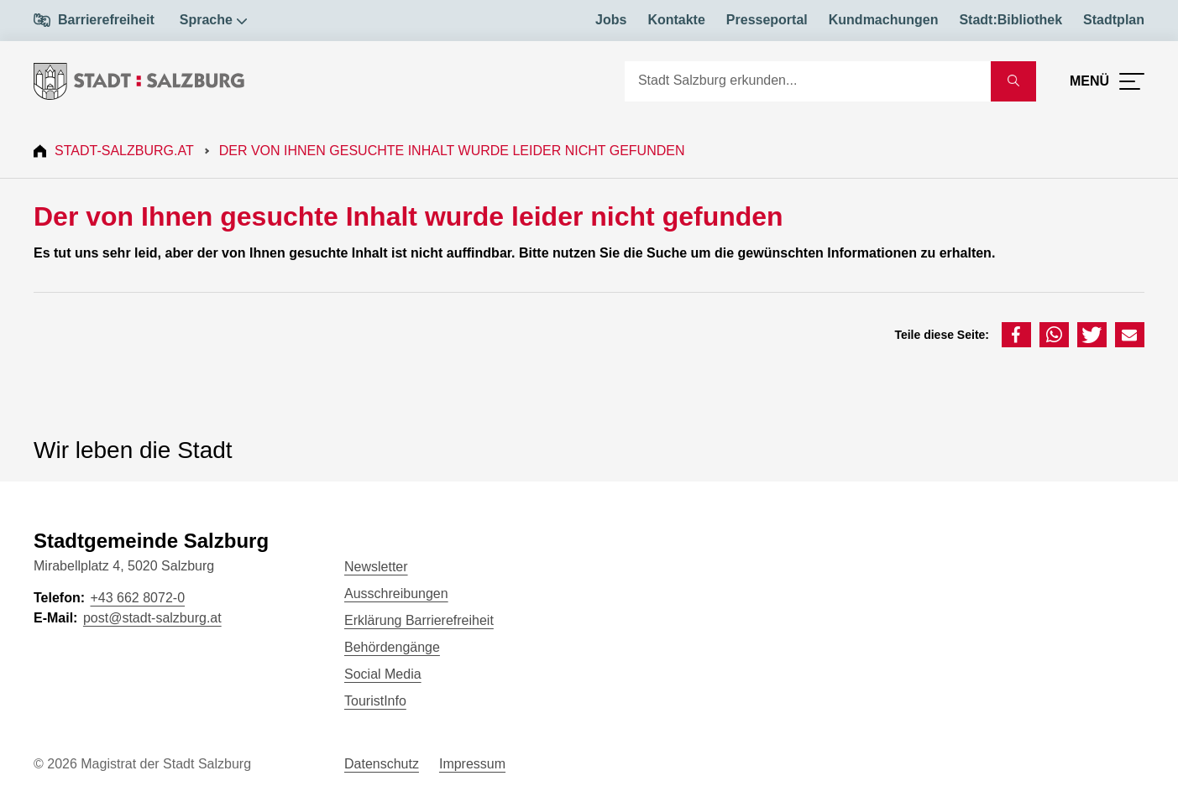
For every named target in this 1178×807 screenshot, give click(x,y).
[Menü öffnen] (1107, 81)
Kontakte (675, 20)
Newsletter (376, 567)
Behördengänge (392, 647)
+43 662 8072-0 (137, 598)
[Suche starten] (1013, 81)
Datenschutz (381, 764)
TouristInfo (375, 701)
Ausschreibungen (396, 593)
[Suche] (808, 81)
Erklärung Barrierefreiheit (419, 620)
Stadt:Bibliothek (1010, 20)
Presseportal (767, 20)
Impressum (472, 764)
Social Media (382, 674)
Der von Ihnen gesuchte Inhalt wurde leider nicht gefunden (452, 150)
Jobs (610, 20)
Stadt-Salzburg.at (124, 150)
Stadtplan (1113, 20)
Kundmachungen (884, 20)
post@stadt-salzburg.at (152, 618)
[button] (1016, 334)
